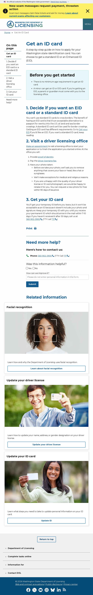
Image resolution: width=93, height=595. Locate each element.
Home (7, 32)
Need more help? (11, 101)
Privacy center (71, 584)
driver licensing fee (47, 161)
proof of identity (45, 157)
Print (31, 228)
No (36, 268)
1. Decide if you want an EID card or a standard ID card (12, 67)
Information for (14, 564)
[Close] (88, 13)
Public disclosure (54, 584)
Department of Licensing (19, 548)
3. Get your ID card (11, 93)
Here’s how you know (58, 2)
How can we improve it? (37, 273)
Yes (29, 268)
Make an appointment (37, 146)
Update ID (46, 521)
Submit (32, 284)
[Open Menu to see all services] (88, 24)
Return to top (47, 539)
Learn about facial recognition (46, 368)
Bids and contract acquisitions (29, 584)
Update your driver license (47, 444)
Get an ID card (11, 55)
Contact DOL (13, 572)
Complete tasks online (18, 556)
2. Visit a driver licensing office (10, 82)
